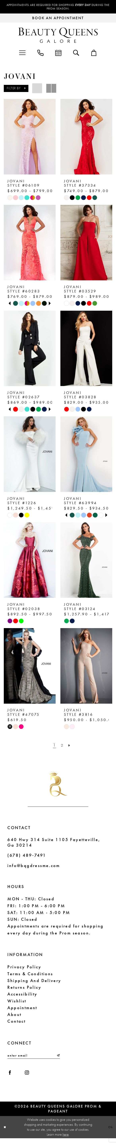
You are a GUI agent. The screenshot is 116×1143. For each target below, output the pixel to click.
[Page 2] (62, 747)
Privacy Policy (24, 968)
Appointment (22, 1009)
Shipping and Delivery (34, 982)
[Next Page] (70, 747)
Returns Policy (24, 989)
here (66, 1139)
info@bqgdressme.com (33, 867)
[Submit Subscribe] (57, 1057)
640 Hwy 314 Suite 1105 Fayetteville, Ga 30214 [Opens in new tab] (53, 843)
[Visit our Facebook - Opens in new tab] (10, 1076)
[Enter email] (33, 1057)
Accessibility (22, 995)
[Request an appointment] (58, 19)
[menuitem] (22, 53)
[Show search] (76, 53)
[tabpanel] (15, 305)
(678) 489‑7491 (26, 856)
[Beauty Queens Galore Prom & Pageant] (58, 36)
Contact (16, 1022)
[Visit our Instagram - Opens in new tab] (30, 1076)
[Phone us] (40, 53)
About (14, 1016)
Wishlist (16, 1002)
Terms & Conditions (30, 975)
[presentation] (30, 138)
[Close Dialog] (5, 1132)
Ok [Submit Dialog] (110, 1132)
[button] (22, 53)
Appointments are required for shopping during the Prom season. (58, 7)
